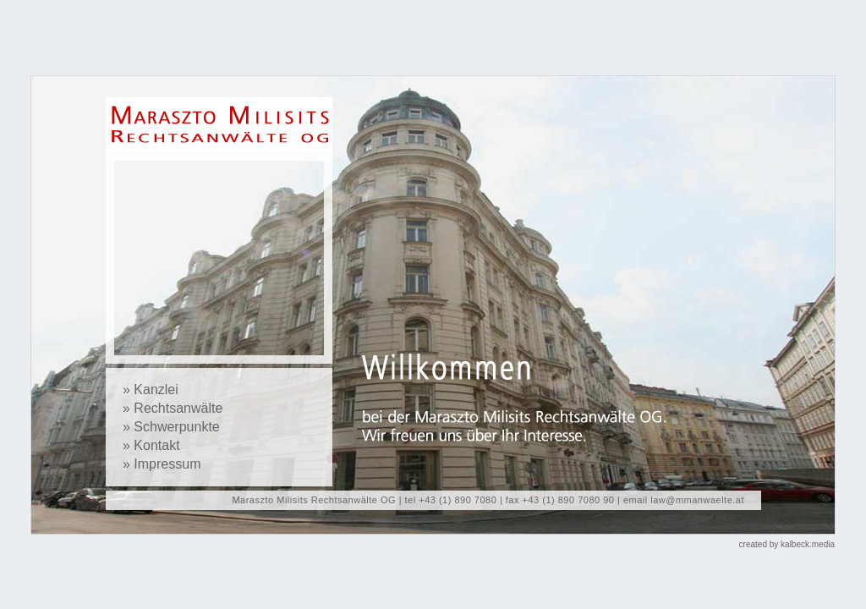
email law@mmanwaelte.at (683, 500)
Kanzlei (156, 389)
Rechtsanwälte (178, 408)
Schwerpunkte (176, 427)
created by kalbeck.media (787, 544)
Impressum (167, 464)
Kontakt (156, 445)
